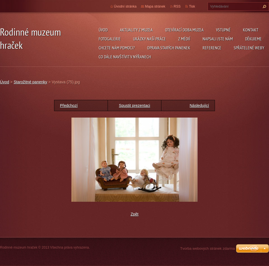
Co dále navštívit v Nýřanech (125, 56)
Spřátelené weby (249, 48)
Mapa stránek (155, 6)
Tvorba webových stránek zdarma (207, 248)
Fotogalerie (110, 39)
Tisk (192, 6)
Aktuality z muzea (136, 30)
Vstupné (223, 30)
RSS (177, 6)
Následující (199, 105)
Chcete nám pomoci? (117, 48)
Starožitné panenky (30, 82)
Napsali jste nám (218, 39)
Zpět (134, 214)
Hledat (263, 6)
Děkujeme (253, 39)
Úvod (103, 30)
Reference (212, 48)
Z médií (184, 39)
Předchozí (69, 105)
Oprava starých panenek (168, 48)
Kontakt (250, 30)
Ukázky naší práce (149, 39)
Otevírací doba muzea (184, 30)
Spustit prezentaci (134, 105)
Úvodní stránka (125, 6)
